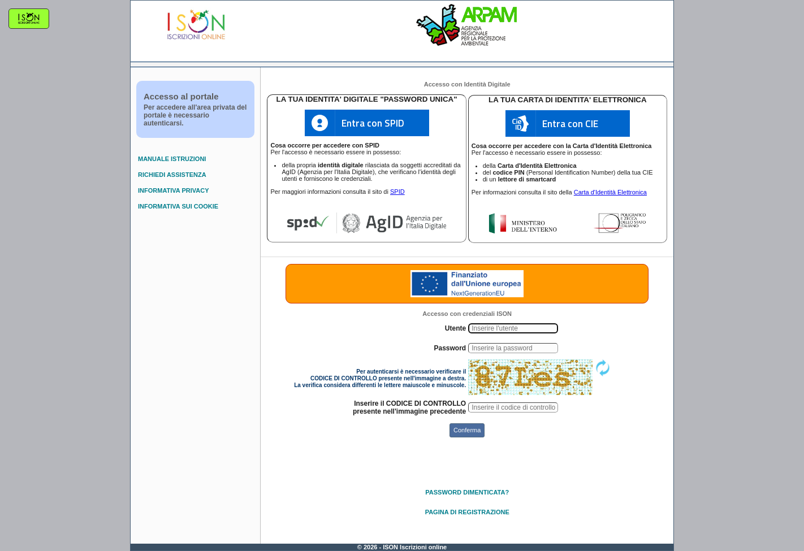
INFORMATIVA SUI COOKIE (178, 206)
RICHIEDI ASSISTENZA (172, 174)
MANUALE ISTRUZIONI (172, 158)
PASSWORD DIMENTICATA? (467, 492)
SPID (397, 191)
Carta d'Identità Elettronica (610, 192)
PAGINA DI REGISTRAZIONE (467, 512)
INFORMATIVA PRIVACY (173, 190)
